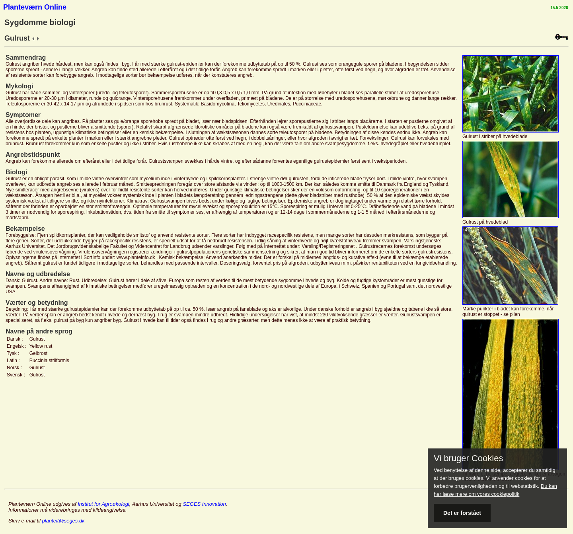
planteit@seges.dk (63, 521)
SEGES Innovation (204, 504)
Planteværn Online (34, 7)
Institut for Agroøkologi (103, 504)
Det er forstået (462, 513)
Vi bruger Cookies (468, 458)
